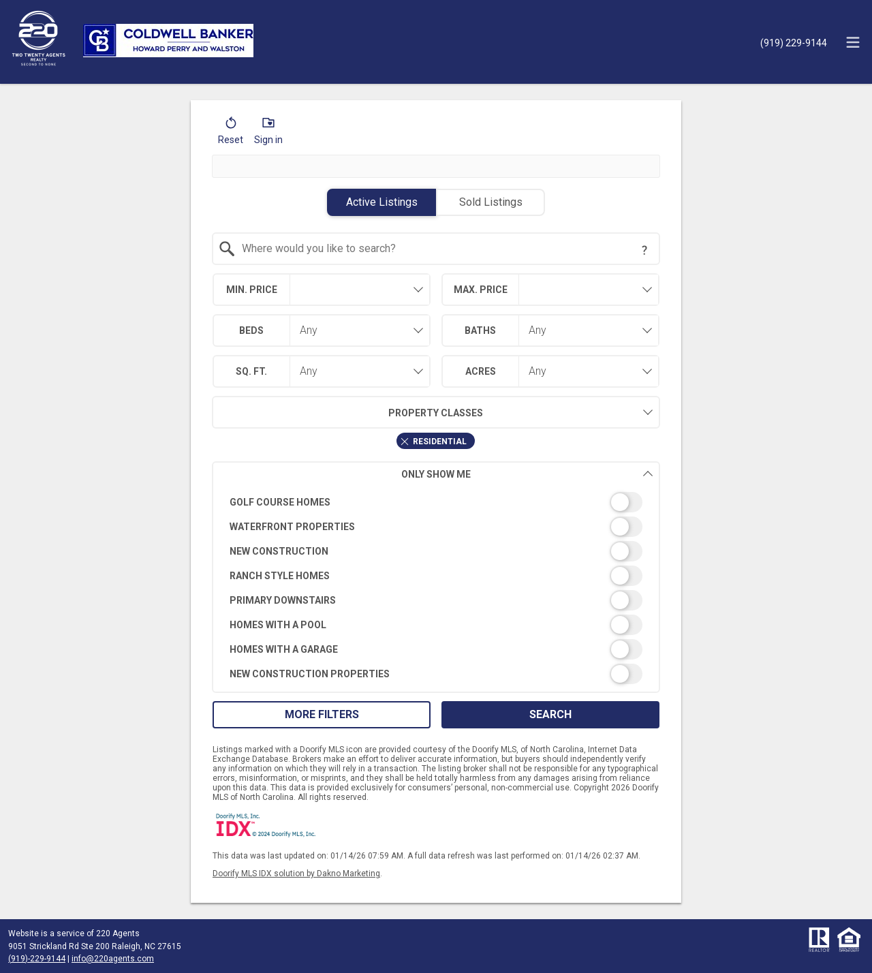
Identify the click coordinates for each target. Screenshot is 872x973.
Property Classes (348, 412)
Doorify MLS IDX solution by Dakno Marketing (296, 873)
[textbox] (444, 249)
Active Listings (382, 202)
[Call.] (793, 42)
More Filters (322, 714)
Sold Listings (491, 202)
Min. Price (251, 289)
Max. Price (481, 289)
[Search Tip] (644, 250)
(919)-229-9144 (36, 958)
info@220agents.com (113, 958)
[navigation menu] (853, 42)
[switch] (436, 502)
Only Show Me (527, 474)
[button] (230, 134)
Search (550, 714)
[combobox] (436, 248)
